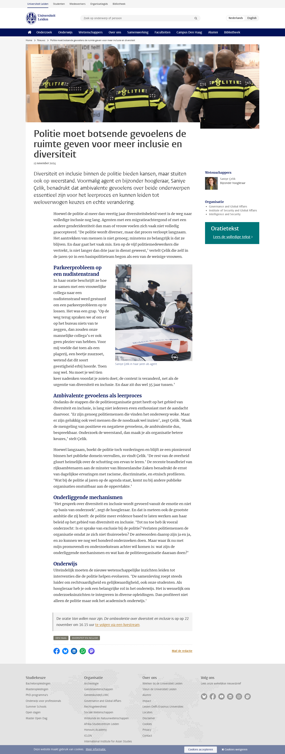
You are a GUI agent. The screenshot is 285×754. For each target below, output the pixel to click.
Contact (147, 736)
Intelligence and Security (224, 214)
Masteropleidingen (37, 689)
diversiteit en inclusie (85, 638)
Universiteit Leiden (37, 4)
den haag (60, 638)
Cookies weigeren (236, 749)
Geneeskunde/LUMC (96, 695)
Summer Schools (36, 707)
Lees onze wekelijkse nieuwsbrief (221, 683)
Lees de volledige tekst (231, 237)
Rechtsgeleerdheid (95, 707)
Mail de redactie (182, 651)
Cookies (147, 724)
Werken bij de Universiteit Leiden (162, 683)
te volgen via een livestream (117, 624)
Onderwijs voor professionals (43, 701)
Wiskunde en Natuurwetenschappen (106, 718)
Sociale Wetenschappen (98, 712)
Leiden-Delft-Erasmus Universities (162, 707)
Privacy (146, 730)
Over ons (115, 32)
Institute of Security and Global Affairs (233, 210)
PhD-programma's (37, 695)
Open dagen (33, 712)
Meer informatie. (96, 749)
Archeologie (91, 683)
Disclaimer (148, 718)
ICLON (88, 736)
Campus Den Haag (189, 32)
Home (29, 40)
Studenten (59, 4)
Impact (146, 701)
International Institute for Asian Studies (108, 741)
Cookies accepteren (200, 749)
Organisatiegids (99, 4)
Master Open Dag (36, 718)
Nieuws (41, 40)
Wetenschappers (91, 32)
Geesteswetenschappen (98, 689)
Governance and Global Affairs (228, 206)
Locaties (147, 712)
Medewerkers (77, 4)
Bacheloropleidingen (38, 683)
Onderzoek (44, 32)
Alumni (213, 32)
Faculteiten (162, 32)
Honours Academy (95, 730)
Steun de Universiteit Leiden (159, 689)
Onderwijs (65, 32)
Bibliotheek (119, 4)
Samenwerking (137, 32)
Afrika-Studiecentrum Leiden (101, 724)
